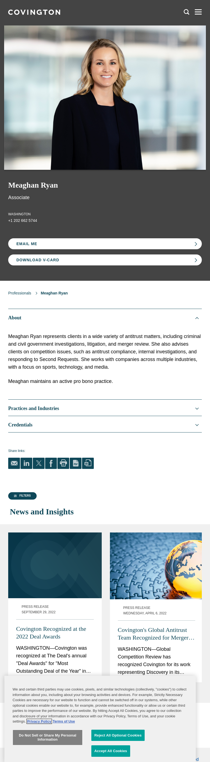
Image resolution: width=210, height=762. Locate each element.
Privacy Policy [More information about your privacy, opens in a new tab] (39, 746)
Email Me (26, 244)
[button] (21, 544)
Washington (19, 214)
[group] (35, 544)
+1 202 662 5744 (22, 220)
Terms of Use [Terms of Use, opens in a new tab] (64, 746)
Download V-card (37, 260)
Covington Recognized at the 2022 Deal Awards (128, 643)
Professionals (19, 293)
